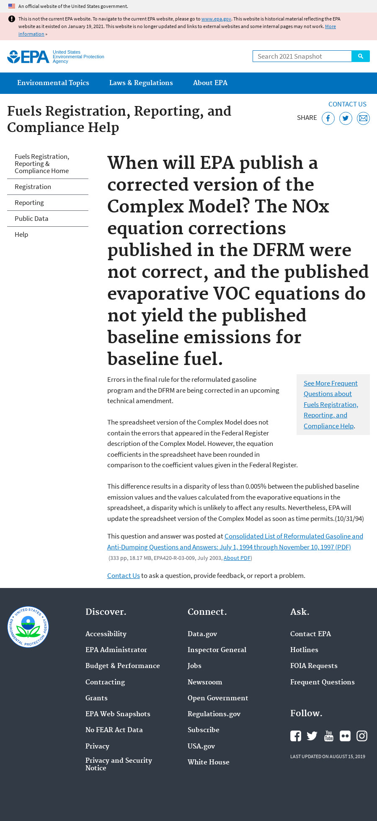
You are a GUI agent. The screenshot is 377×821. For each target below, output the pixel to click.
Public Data (32, 218)
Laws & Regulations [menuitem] (141, 83)
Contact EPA (310, 634)
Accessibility (106, 634)
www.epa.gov (216, 19)
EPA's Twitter (312, 735)
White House (209, 763)
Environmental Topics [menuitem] (53, 83)
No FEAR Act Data (114, 730)
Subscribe (203, 730)
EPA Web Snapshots (117, 714)
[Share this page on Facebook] (328, 118)
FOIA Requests (314, 666)
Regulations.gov (214, 714)
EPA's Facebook (295, 735)
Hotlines (304, 650)
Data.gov (202, 634)
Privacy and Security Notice (118, 764)
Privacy (97, 747)
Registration (33, 186)
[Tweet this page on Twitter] (345, 118)
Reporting (29, 202)
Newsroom (205, 682)
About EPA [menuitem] (210, 83)
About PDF (237, 558)
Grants (96, 698)
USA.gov (201, 747)
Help (21, 234)
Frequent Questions (322, 682)
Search (360, 56)
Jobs (194, 666)
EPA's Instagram (361, 735)
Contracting (105, 682)
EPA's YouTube (328, 735)
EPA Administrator (116, 650)
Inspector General (217, 650)
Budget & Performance (122, 666)
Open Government (218, 698)
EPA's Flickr (345, 735)
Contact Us (347, 104)
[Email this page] (363, 118)
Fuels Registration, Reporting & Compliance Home (42, 163)
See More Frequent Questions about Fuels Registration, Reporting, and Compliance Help (331, 404)
